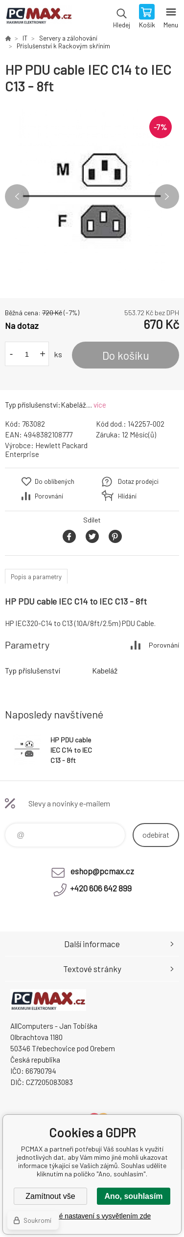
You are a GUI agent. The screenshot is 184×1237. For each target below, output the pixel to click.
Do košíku (125, 355)
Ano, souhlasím (133, 1196)
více (99, 404)
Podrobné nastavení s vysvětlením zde (92, 1216)
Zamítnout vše (50, 1196)
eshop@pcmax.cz (102, 871)
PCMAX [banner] (38, 17)
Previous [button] (17, 196)
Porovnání (49, 496)
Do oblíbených (54, 481)
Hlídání (127, 496)
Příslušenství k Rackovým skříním (63, 46)
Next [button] (167, 196)
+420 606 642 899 (101, 888)
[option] (92, 196)
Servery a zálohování (68, 38)
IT (25, 38)
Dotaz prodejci (138, 481)
